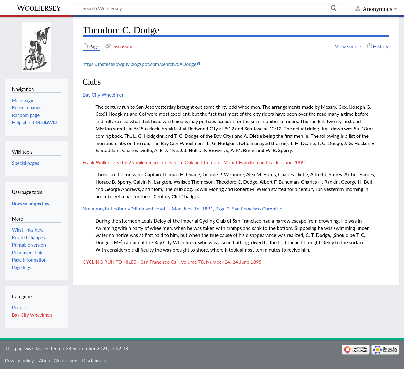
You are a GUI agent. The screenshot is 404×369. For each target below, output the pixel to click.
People (19, 307)
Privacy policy (19, 360)
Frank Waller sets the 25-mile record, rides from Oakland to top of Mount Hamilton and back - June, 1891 (194, 162)
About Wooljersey (58, 360)
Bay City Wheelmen (104, 95)
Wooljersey (39, 7)
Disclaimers (94, 360)
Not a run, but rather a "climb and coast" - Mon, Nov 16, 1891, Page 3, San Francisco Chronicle (182, 208)
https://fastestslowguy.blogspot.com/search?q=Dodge (139, 64)
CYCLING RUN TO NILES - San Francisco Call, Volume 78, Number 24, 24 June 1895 (172, 262)
